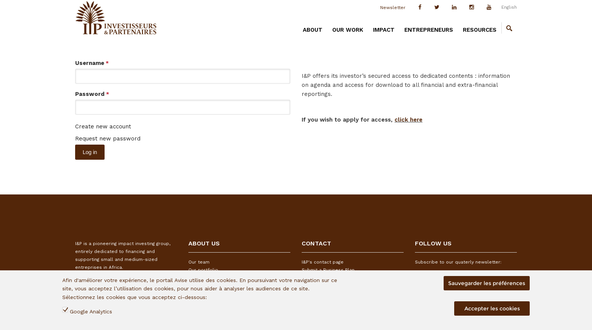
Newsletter (392, 7)
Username (92, 63)
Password (92, 94)
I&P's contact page (323, 262)
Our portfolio (203, 270)
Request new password (107, 138)
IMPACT (384, 29)
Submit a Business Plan (328, 270)
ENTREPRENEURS (428, 29)
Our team (199, 262)
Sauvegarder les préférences (486, 283)
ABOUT (312, 29)
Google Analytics (91, 311)
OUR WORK (347, 29)
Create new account (103, 126)
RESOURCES (479, 29)
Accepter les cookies (492, 308)
